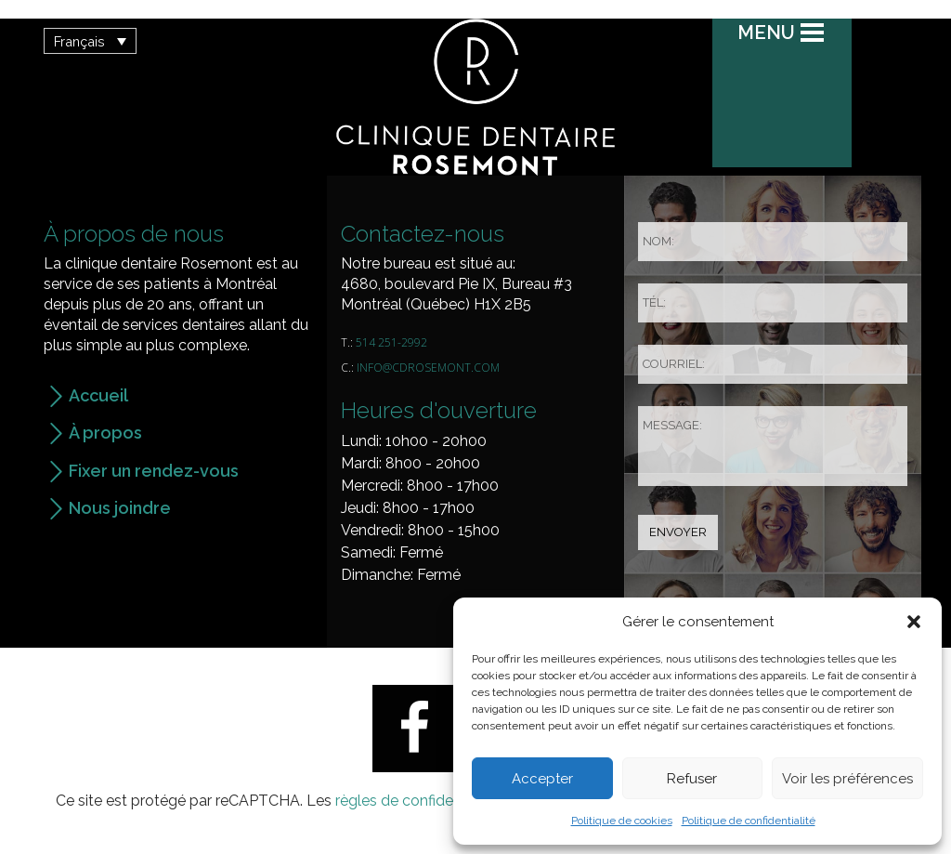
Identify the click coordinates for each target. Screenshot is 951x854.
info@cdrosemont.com (428, 367)
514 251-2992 (391, 342)
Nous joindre (120, 508)
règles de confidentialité (417, 800)
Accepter (542, 778)
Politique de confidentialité (748, 820)
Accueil (98, 395)
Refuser (692, 778)
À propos (105, 432)
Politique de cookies (621, 820)
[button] (914, 621)
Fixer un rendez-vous (154, 470)
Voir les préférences (847, 778)
